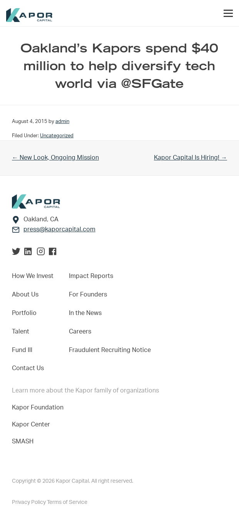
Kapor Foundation (39, 407)
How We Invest (32, 276)
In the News (85, 313)
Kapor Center (32, 424)
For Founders (88, 294)
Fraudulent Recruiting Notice (110, 350)
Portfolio (24, 313)
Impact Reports (91, 276)
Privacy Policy (29, 502)
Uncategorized (57, 135)
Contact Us (28, 368)
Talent (20, 331)
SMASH (22, 441)
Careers (80, 331)
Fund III (22, 350)
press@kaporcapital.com (59, 229)
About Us (25, 294)
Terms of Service (67, 502)
